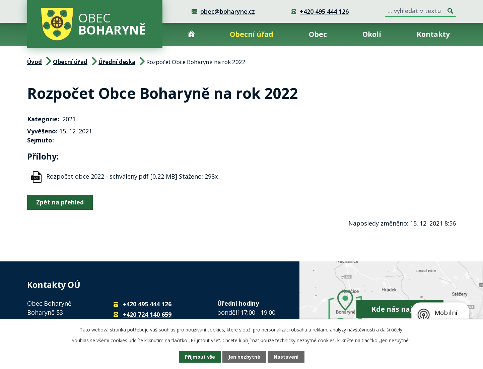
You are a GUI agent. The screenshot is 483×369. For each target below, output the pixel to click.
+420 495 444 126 (324, 11)
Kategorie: (43, 119)
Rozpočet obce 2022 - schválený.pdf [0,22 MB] (111, 176)
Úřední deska (116, 62)
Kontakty (433, 34)
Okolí (371, 34)
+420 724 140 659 (147, 314)
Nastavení (286, 357)
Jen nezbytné (244, 357)
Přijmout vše (200, 357)
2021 (69, 119)
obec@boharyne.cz (227, 11)
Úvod (191, 34)
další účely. (391, 329)
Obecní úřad (251, 34)
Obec (318, 34)
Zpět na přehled (60, 202)
